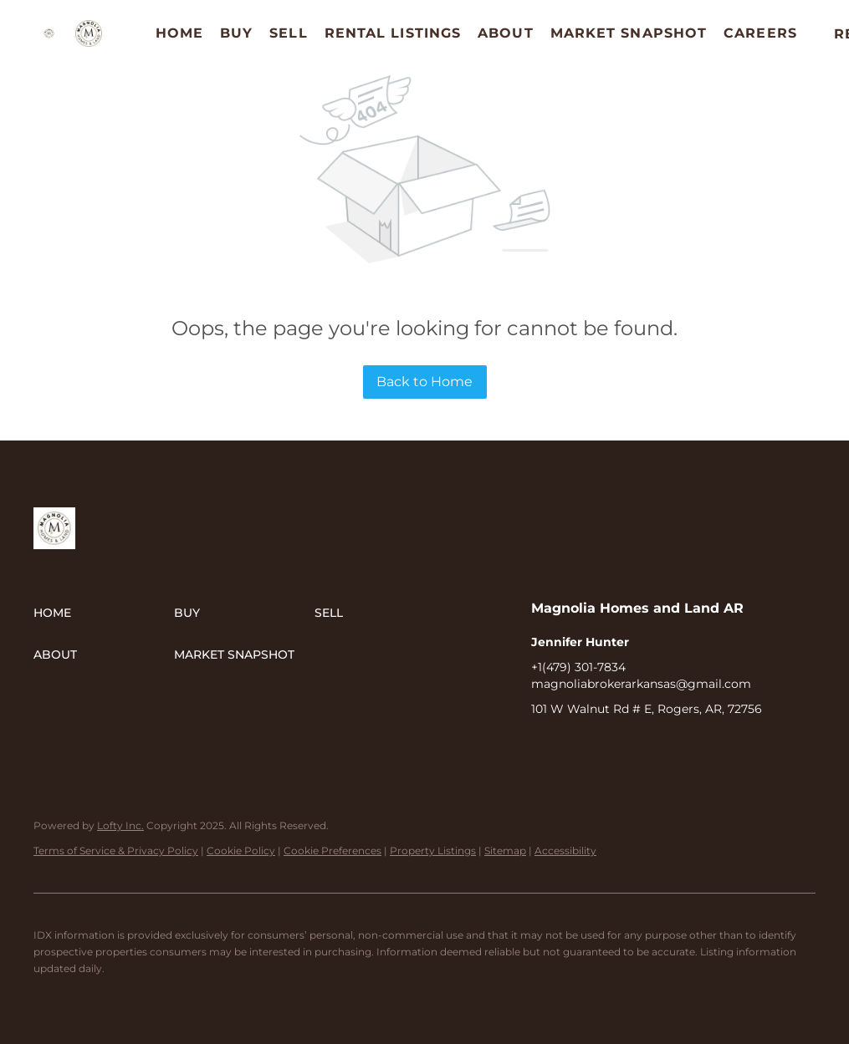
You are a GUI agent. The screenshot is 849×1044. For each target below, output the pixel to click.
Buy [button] (236, 33)
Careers (760, 33)
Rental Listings (393, 33)
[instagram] (610, 746)
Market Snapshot (629, 33)
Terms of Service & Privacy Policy (115, 850)
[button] (49, 34)
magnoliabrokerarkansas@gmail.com (641, 683)
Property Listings (433, 850)
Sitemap (505, 850)
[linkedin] (577, 746)
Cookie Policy (241, 850)
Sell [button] (288, 33)
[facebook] (543, 746)
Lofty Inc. (120, 825)
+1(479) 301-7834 (578, 667)
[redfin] (677, 746)
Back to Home (424, 382)
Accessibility (565, 850)
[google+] (644, 746)
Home (179, 33)
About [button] (506, 33)
